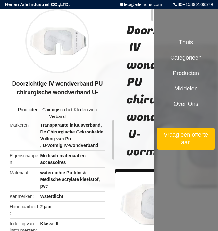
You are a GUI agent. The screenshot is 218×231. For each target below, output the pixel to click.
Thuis (186, 42)
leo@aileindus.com (143, 4)
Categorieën (186, 58)
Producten (28, 109)
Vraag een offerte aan (186, 139)
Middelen (185, 88)
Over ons (185, 104)
